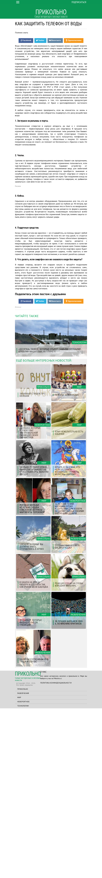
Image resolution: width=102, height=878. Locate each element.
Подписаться (78, 2)
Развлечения (23, 863)
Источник (18, 477)
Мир (19, 867)
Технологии (23, 875)
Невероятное (23, 871)
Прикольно (22, 859)
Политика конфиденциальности (55, 852)
